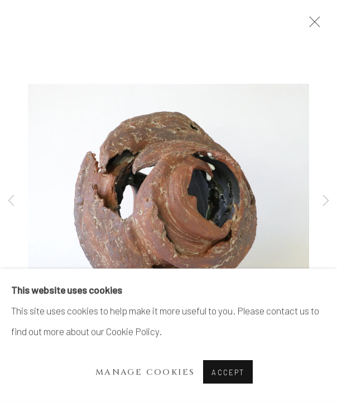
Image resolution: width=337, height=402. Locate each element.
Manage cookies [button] (145, 372)
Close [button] (312, 25)
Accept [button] (227, 372)
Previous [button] (11, 201)
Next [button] (326, 201)
